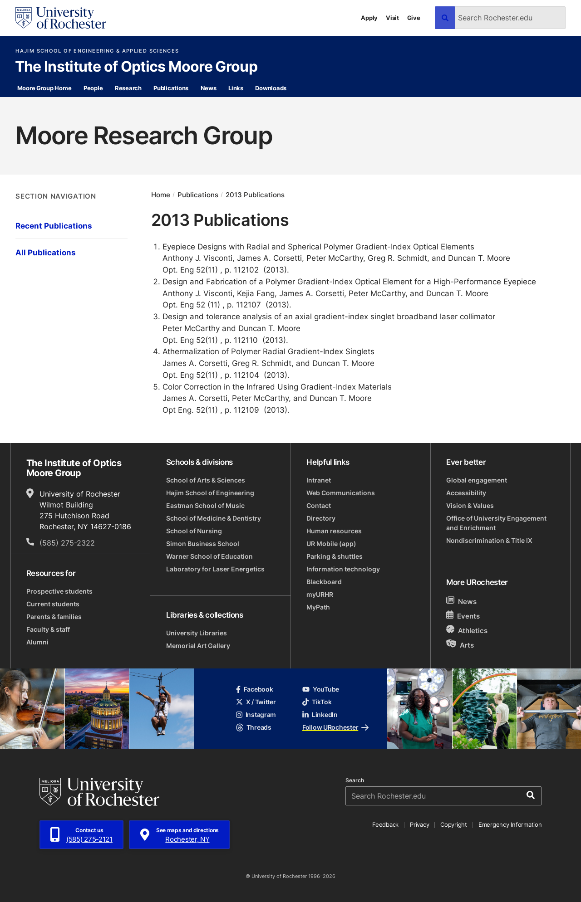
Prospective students (59, 591)
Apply (369, 18)
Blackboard (324, 581)
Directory (320, 518)
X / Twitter (256, 701)
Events (463, 615)
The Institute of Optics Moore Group (136, 67)
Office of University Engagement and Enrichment (496, 523)
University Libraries (196, 633)
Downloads (270, 88)
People (93, 88)
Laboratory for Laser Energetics (215, 569)
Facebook (254, 689)
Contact (318, 505)
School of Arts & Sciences (205, 480)
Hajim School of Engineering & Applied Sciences (97, 51)
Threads (253, 727)
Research (128, 88)
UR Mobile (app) (331, 543)
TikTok (316, 701)
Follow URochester (335, 727)
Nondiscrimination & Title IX (489, 540)
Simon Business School (202, 543)
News (209, 88)
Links (235, 88)
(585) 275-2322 (67, 543)
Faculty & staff (48, 629)
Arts (460, 644)
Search (354, 780)
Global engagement (476, 480)
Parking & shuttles (334, 556)
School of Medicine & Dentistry (213, 518)
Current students (52, 604)
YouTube (320, 689)
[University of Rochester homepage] (60, 18)
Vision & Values (470, 505)
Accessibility (466, 492)
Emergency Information (510, 824)
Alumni (37, 642)
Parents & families (54, 616)
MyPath (318, 607)
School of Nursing (194, 531)
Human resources (334, 531)
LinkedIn (320, 714)
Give (413, 18)
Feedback (385, 824)
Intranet (318, 480)
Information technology (343, 569)
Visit (392, 18)
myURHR (319, 594)
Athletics (466, 630)
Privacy (419, 824)
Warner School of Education (209, 556)
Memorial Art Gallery (198, 645)
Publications (170, 88)
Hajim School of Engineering (210, 492)
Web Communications (340, 492)
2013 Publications (255, 195)
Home (160, 195)
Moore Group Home (44, 88)
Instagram (256, 714)
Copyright (453, 824)
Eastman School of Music (205, 505)
